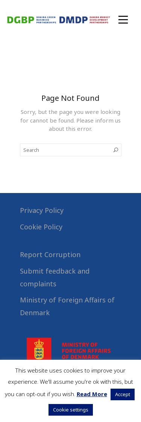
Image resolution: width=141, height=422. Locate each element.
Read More (92, 394)
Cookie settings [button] (70, 409)
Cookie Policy (41, 226)
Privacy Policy (42, 210)
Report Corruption (50, 254)
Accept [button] (122, 394)
